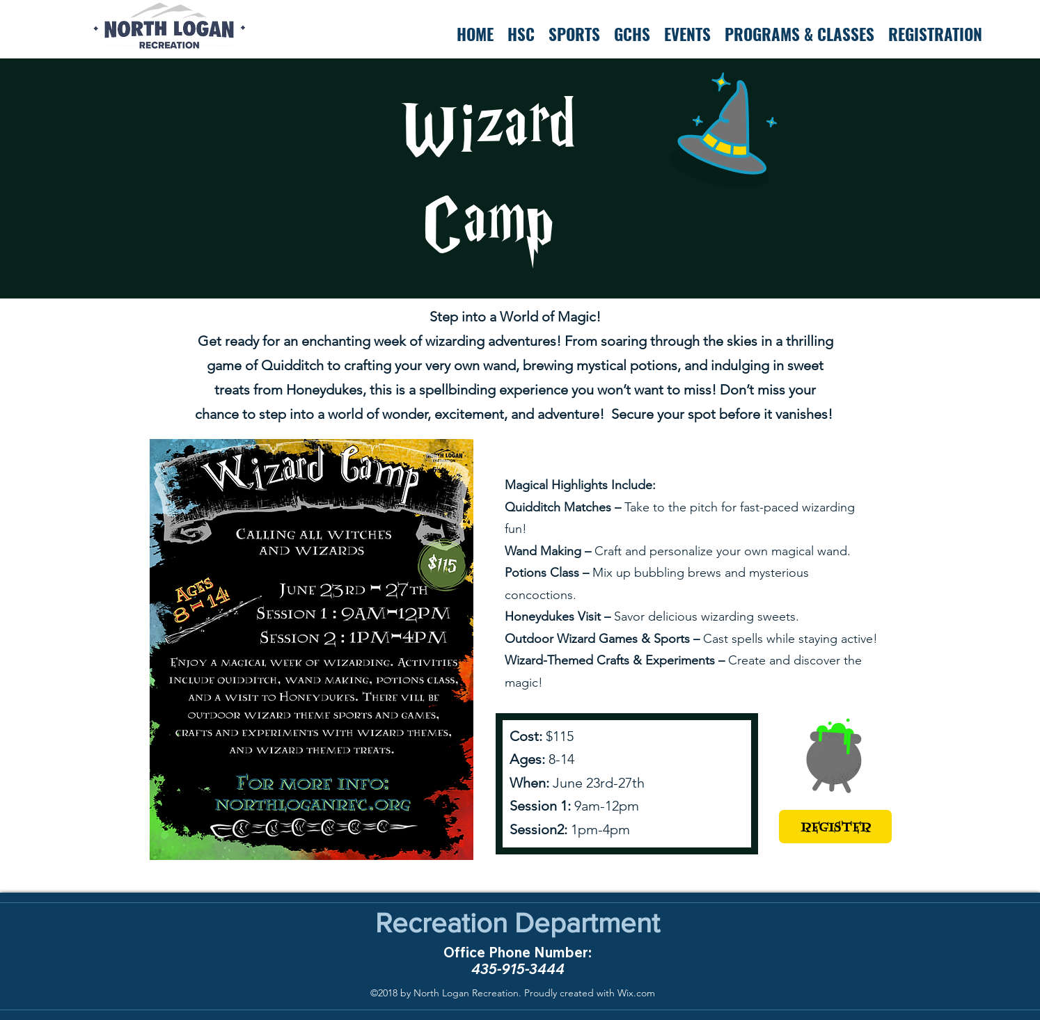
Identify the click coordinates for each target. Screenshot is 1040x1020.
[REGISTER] (835, 826)
